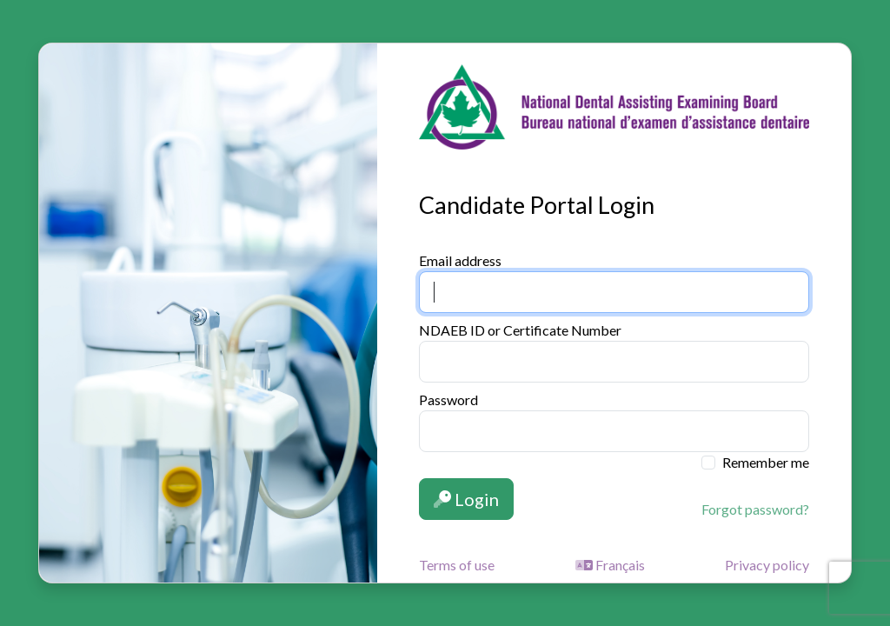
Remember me (765, 462)
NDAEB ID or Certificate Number (520, 330)
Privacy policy (767, 564)
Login (466, 499)
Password (448, 399)
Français (610, 564)
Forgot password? (755, 509)
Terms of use (457, 564)
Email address (460, 260)
